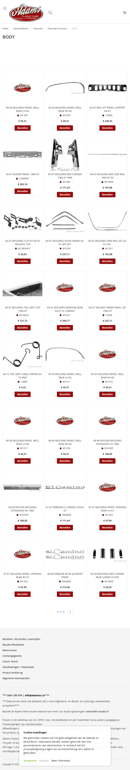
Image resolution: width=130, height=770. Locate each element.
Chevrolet (38, 28)
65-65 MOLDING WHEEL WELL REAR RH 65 (107, 375)
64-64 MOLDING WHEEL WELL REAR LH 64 (22, 109)
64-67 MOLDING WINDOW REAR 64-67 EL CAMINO (65, 309)
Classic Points (10, 661)
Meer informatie (60, 760)
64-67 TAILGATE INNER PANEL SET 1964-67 (107, 309)
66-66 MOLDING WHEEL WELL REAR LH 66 (22, 442)
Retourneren (10, 650)
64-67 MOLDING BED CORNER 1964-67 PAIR (65, 176)
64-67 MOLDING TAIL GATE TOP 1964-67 (22, 309)
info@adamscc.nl (35, 695)
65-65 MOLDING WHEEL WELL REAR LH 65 (65, 375)
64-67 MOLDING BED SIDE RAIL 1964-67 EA (107, 176)
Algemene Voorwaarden (16, 678)
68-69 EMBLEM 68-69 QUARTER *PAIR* (65, 575)
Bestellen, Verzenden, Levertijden (21, 639)
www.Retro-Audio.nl (97, 711)
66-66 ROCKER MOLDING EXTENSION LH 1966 (107, 442)
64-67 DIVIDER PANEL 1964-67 (22, 174)
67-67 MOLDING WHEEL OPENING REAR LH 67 (107, 509)
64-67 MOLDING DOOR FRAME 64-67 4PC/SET (65, 242)
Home (6, 28)
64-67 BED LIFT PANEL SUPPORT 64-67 (107, 109)
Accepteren (30, 760)
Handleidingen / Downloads (18, 667)
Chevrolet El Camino (57, 28)
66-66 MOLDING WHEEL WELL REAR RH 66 (65, 442)
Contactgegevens (12, 655)
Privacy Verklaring (13, 672)
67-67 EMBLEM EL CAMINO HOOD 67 (65, 509)
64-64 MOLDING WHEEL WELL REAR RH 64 (65, 109)
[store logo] (26, 13)
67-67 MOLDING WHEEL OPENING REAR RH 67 (22, 575)
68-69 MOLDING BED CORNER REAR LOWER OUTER (107, 575)
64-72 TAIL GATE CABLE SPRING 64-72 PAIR (22, 375)
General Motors (21, 28)
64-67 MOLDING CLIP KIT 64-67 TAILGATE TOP (22, 242)
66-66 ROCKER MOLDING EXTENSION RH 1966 (22, 509)
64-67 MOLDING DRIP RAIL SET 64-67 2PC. (107, 242)
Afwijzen (44, 760)
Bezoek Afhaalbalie (13, 644)
